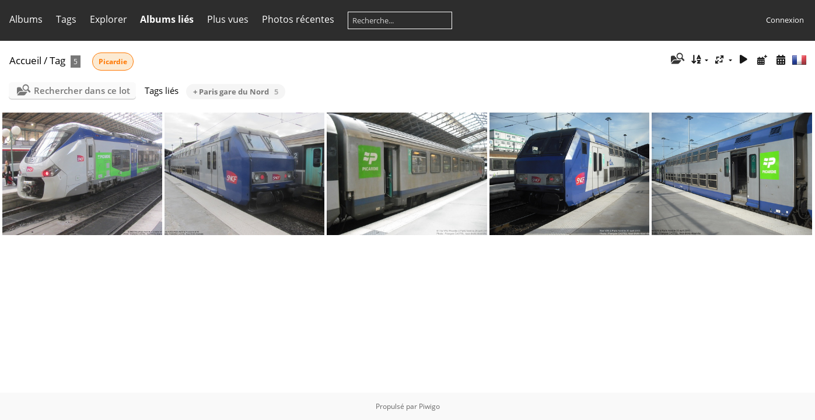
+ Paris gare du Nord (235, 91)
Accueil (25, 60)
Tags (66, 19)
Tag (57, 60)
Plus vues (228, 19)
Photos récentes (298, 19)
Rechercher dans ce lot (82, 90)
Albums (26, 19)
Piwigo (429, 406)
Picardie (113, 61)
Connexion (785, 20)
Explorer (108, 19)
